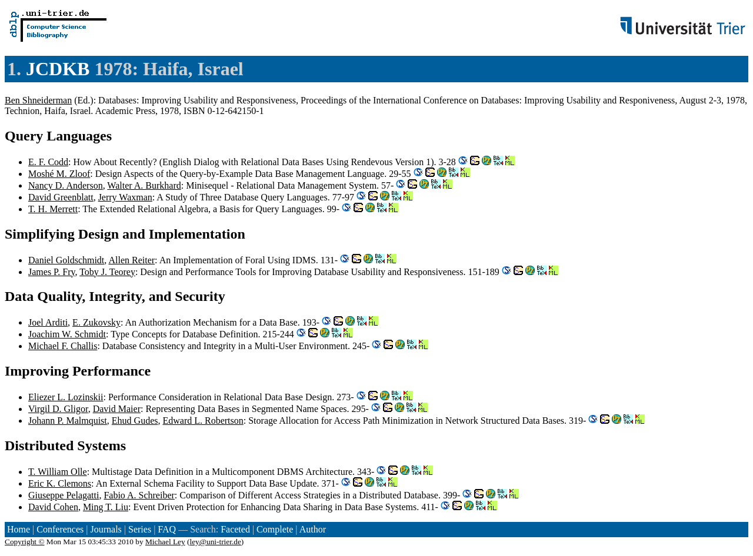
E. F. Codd (48, 162)
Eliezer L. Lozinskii (66, 397)
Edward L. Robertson (202, 421)
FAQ (167, 529)
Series (139, 529)
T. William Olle (57, 472)
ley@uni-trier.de (215, 541)
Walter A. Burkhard (144, 185)
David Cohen (53, 507)
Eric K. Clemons (59, 483)
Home (18, 529)
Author (312, 529)
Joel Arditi (48, 322)
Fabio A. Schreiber (139, 495)
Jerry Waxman (125, 197)
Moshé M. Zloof (59, 174)
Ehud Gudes (135, 421)
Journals (105, 529)
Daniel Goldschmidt (66, 260)
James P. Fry (51, 272)
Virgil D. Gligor (58, 409)
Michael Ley (165, 541)
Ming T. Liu (105, 507)
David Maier (117, 409)
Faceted (235, 529)
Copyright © (25, 541)
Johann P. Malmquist (67, 421)
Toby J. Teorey (107, 272)
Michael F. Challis (62, 346)
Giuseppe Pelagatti (63, 495)
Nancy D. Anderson (65, 185)
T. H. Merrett (53, 209)
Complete (274, 529)
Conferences (60, 529)
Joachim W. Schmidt (67, 334)
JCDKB (57, 68)
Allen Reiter (131, 260)
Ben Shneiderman (38, 100)
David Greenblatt (61, 197)
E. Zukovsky (96, 322)
